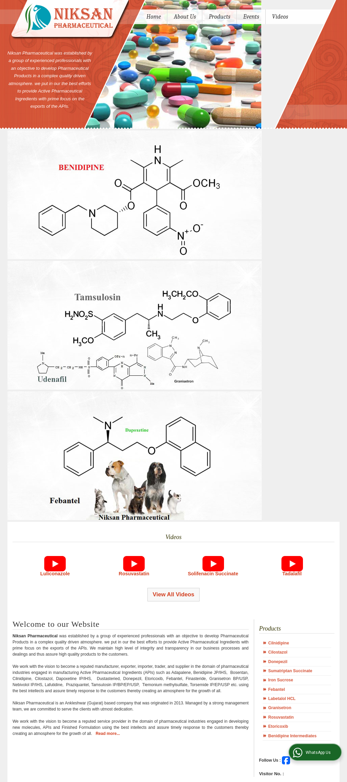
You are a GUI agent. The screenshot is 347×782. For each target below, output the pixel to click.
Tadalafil (292, 573)
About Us (185, 16)
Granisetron (279, 707)
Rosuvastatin (134, 573)
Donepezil (278, 661)
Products (219, 16)
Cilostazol (278, 652)
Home (153, 16)
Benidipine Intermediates (292, 736)
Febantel (276, 689)
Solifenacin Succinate (213, 573)
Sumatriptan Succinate (290, 670)
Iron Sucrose (280, 680)
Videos (280, 16)
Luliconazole (55, 573)
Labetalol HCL (282, 698)
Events (251, 16)
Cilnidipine (278, 643)
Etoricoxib (278, 726)
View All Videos (174, 594)
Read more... (108, 733)
